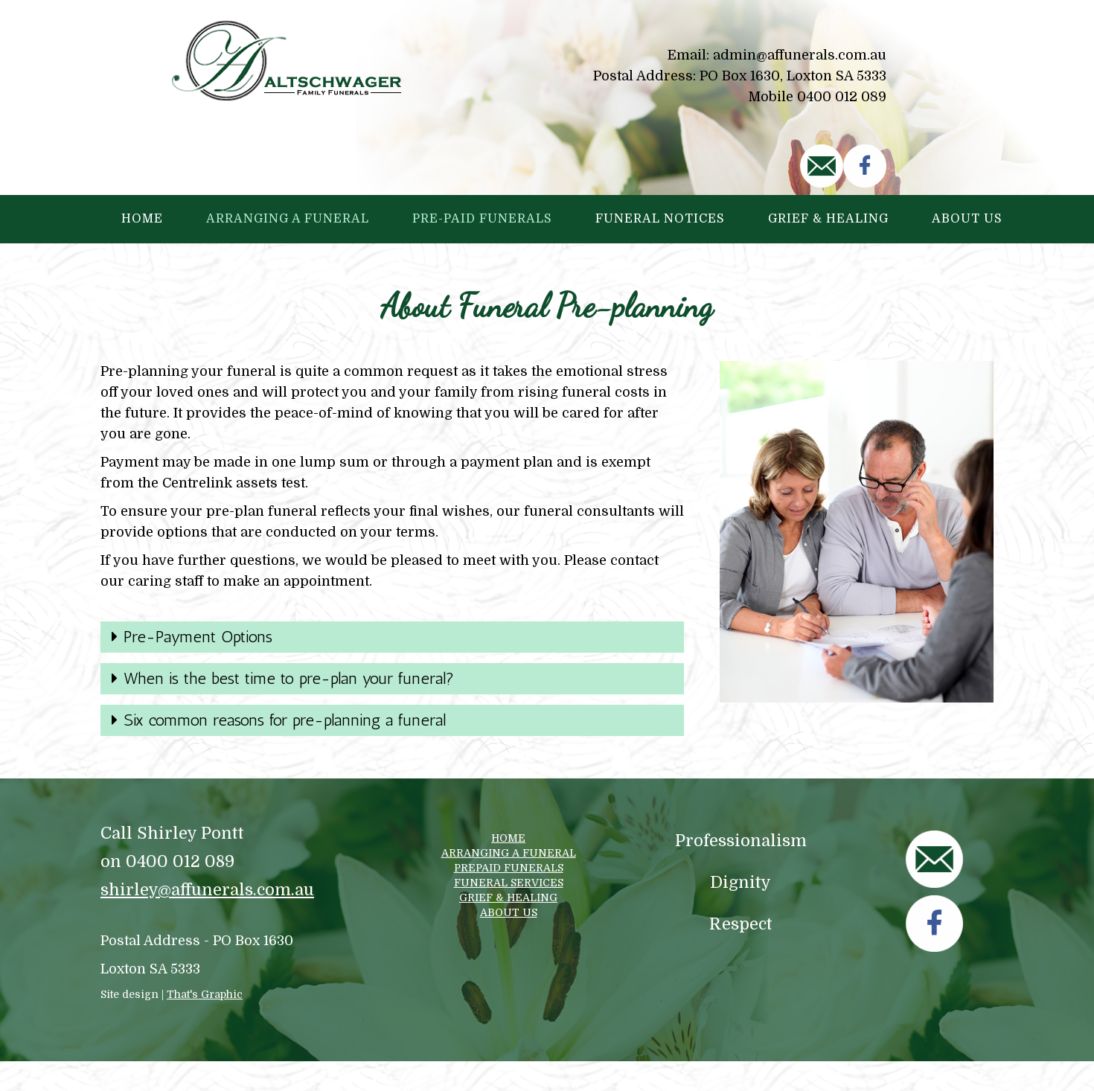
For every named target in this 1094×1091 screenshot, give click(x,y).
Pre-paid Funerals (482, 218)
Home (142, 218)
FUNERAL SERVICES (508, 883)
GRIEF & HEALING (508, 897)
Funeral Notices (660, 218)
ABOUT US (508, 912)
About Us (967, 218)
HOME (508, 838)
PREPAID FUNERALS (508, 868)
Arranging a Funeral (287, 218)
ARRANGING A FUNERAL (508, 853)
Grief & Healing (828, 218)
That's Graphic (205, 994)
